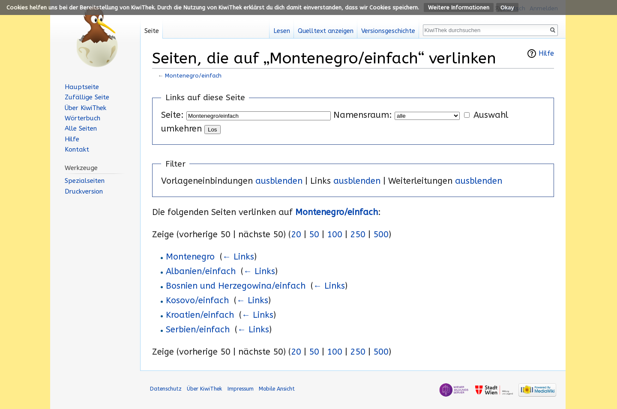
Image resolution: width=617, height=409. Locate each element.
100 (334, 234)
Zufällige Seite (87, 97)
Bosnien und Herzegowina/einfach (236, 286)
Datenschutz (166, 388)
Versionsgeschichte (388, 31)
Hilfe (546, 53)
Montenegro (190, 257)
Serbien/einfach (198, 329)
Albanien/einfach (201, 271)
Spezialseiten (85, 181)
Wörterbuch (82, 118)
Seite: (172, 115)
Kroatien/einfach (200, 315)
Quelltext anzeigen (325, 31)
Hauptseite (82, 87)
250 (357, 234)
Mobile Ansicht (277, 388)
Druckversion (84, 191)
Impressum (241, 388)
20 (296, 234)
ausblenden (279, 181)
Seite (151, 31)
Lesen (281, 31)
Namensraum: (362, 115)
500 (381, 234)
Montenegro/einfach (193, 75)
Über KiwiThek (85, 108)
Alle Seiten (81, 128)
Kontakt (77, 149)
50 (314, 234)
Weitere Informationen (458, 7)
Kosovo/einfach (197, 300)
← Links (238, 257)
